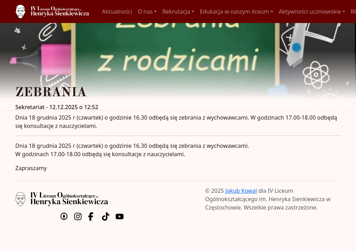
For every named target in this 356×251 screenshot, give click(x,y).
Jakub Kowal (241, 191)
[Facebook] (92, 216)
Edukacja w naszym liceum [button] (234, 11)
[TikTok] (106, 216)
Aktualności (117, 11)
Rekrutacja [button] (176, 11)
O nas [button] (145, 11)
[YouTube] (119, 216)
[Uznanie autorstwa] (64, 216)
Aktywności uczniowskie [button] (310, 11)
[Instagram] (78, 216)
